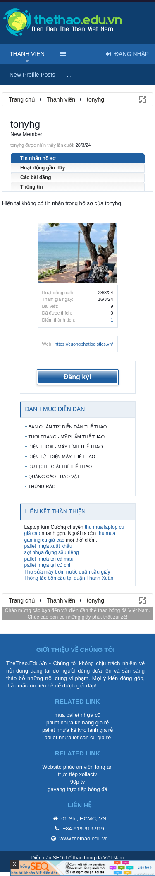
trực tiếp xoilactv (77, 774)
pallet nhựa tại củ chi (47, 565)
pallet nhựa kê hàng (70, 722)
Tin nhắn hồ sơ (37, 158)
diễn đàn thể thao (88, 610)
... (69, 74)
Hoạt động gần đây (42, 168)
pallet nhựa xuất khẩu (48, 546)
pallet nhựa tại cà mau (49, 559)
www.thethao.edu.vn (84, 838)
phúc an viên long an (88, 767)
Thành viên (27, 54)
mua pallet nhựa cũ (78, 715)
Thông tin (31, 187)
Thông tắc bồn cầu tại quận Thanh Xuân (69, 578)
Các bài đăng (35, 177)
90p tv (77, 782)
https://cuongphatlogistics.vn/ (84, 343)
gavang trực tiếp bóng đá (77, 789)
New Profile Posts (32, 74)
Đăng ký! (78, 376)
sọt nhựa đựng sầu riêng (51, 552)
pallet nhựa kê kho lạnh (70, 730)
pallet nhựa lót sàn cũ (70, 737)
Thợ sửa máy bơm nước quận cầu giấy (67, 572)
